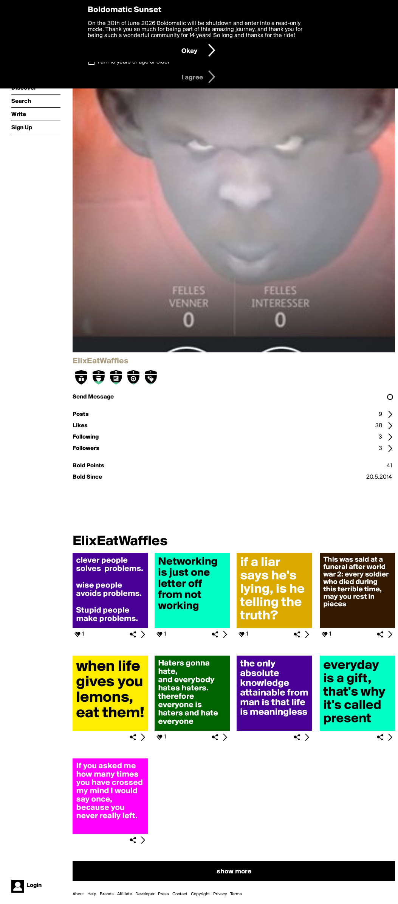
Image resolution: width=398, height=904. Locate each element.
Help (91, 894)
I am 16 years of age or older (134, 62)
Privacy (220, 894)
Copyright (200, 894)
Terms (236, 894)
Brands (107, 894)
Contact (179, 894)
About (78, 894)
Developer (145, 894)
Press (163, 894)
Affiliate (124, 894)
